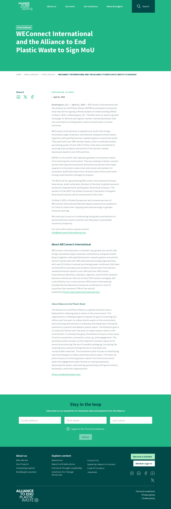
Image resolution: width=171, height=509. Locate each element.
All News (70, 92)
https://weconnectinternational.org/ (81, 291)
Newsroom (57, 460)
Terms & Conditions (94, 428)
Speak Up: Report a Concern (101, 464)
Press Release (48, 74)
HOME (18, 74)
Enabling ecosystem (26, 472)
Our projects (22, 464)
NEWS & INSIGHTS (31, 74)
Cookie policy (148, 498)
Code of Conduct (96, 468)
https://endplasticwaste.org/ (66, 374)
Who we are (22, 460)
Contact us (93, 460)
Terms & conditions (145, 491)
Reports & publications (63, 464)
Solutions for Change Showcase (62, 473)
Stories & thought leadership (67, 468)
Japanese (92, 472)
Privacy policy (148, 494)
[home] (25, 6)
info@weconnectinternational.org (69, 232)
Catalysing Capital (25, 468)
